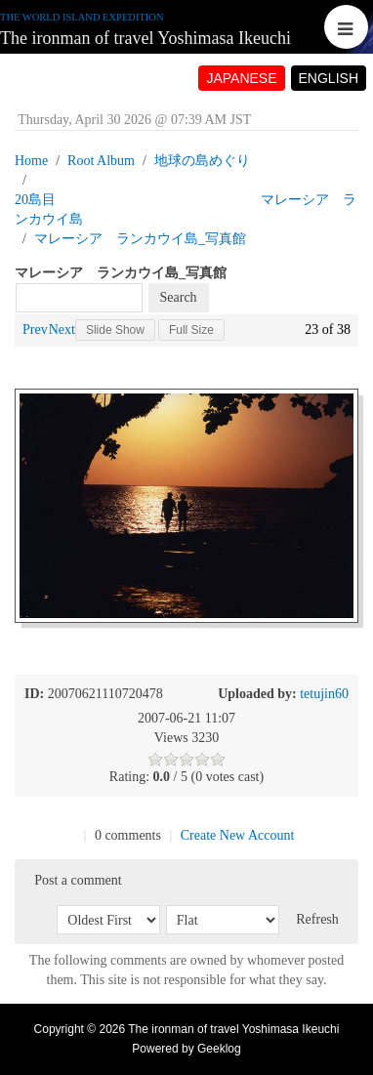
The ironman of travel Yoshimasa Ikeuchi (145, 38)
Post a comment (77, 880)
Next (62, 329)
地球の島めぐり (202, 160)
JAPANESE (241, 78)
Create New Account (238, 835)
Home (31, 160)
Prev (35, 329)
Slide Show (115, 330)
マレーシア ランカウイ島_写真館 (140, 238)
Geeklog (219, 1048)
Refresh (317, 919)
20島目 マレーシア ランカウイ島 (185, 209)
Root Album (101, 160)
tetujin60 (324, 693)
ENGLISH (328, 78)
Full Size (191, 330)
